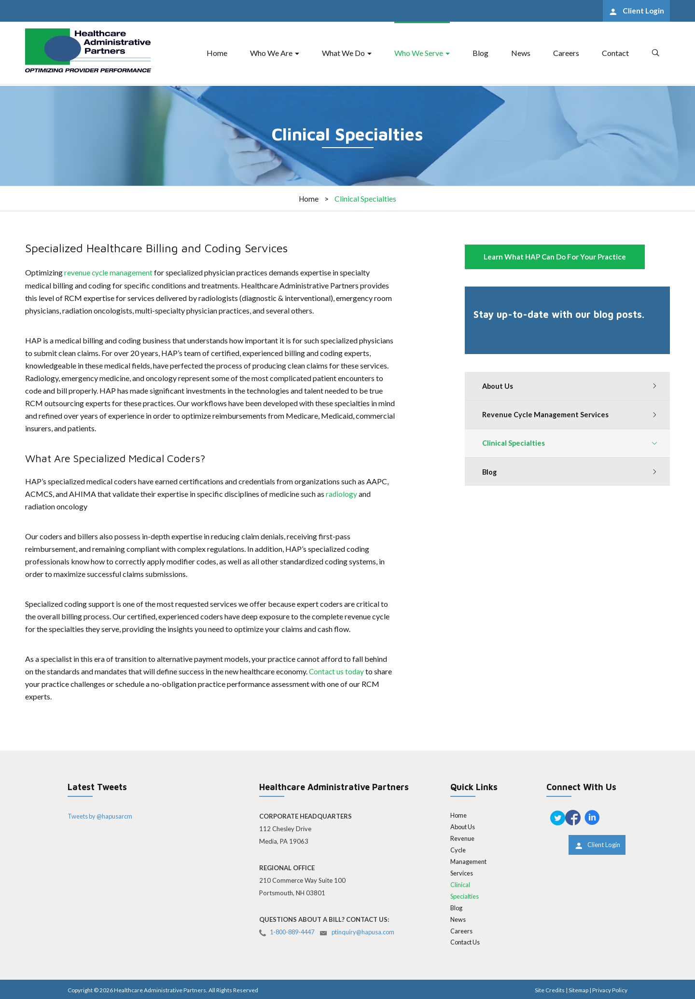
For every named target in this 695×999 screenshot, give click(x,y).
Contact (615, 53)
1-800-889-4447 (295, 931)
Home (217, 53)
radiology (342, 493)
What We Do (343, 53)
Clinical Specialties (514, 445)
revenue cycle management (108, 272)
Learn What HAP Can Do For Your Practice (555, 256)
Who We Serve (418, 53)
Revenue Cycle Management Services (546, 415)
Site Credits (549, 989)
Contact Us (466, 941)
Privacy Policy (609, 989)
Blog (480, 53)
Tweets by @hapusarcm (101, 815)
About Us (498, 386)
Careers (566, 53)
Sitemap (578, 989)
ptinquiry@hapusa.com (369, 931)
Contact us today (337, 670)
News (520, 53)
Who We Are (271, 53)
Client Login (641, 11)
